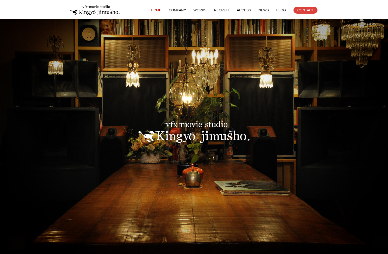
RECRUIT (221, 10)
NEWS (263, 10)
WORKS (200, 10)
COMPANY (177, 10)
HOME (156, 10)
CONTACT (305, 10)
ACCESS (244, 10)
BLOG (281, 10)
